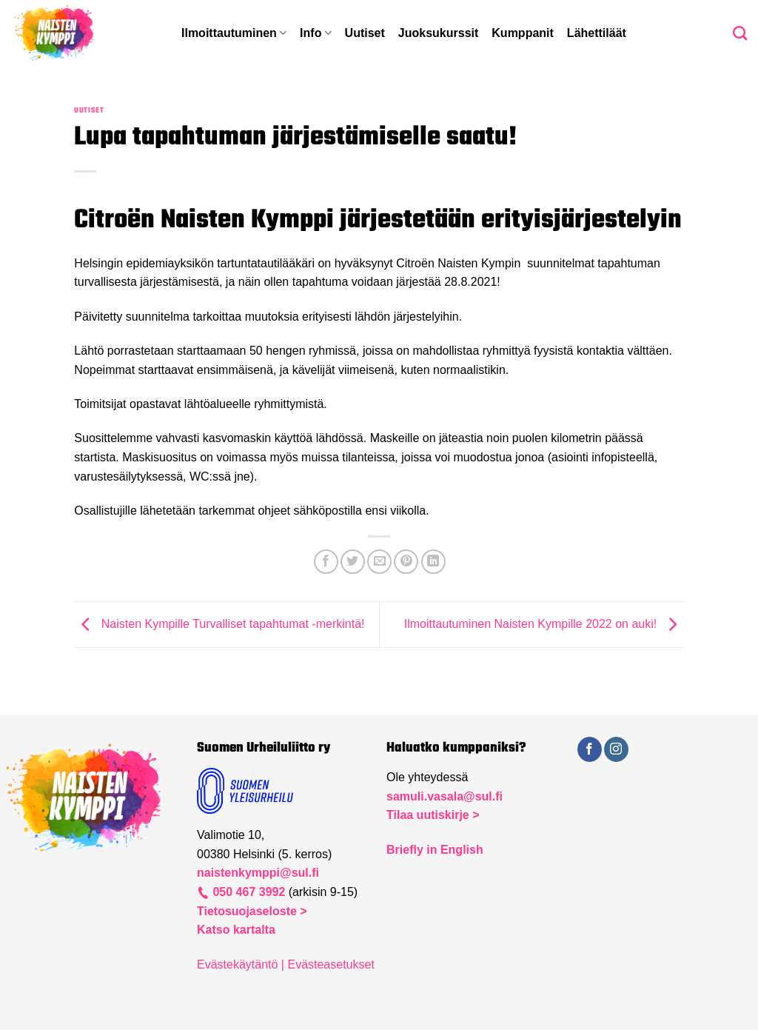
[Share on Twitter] (353, 561)
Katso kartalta (236, 929)
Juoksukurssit (438, 33)
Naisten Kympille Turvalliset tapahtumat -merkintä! (219, 624)
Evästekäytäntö (237, 964)
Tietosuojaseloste (248, 911)
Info (316, 33)
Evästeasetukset (330, 964)
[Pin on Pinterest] (406, 561)
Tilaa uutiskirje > (433, 815)
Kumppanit (523, 33)
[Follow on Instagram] (616, 749)
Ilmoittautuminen (233, 33)
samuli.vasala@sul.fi (444, 796)
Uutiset (365, 33)
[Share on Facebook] (326, 561)
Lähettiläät (596, 33)
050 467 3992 (247, 892)
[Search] (740, 33)
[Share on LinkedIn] (433, 561)
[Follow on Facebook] (589, 749)
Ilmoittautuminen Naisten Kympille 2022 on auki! (544, 624)
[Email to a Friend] (379, 561)
